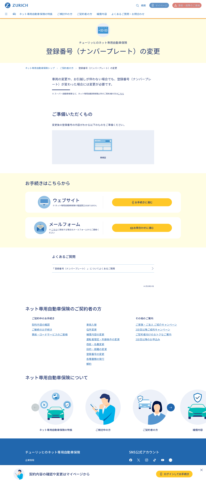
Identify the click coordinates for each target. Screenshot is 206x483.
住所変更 (91, 329)
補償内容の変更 (95, 334)
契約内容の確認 (41, 324)
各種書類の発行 (95, 359)
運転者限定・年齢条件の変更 (103, 339)
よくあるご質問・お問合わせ (128, 14)
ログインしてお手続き (174, 474)
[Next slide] (171, 407)
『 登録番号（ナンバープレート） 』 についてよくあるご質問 (83, 268)
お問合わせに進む (142, 228)
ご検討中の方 (64, 14)
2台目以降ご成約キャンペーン (153, 329)
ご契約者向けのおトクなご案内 (153, 334)
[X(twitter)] (138, 460)
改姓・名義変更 (95, 344)
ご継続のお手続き (42, 329)
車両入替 (91, 324)
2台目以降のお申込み (148, 339)
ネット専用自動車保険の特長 (36, 14)
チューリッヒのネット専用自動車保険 (53, 452)
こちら (121, 93)
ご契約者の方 (84, 14)
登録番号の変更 (95, 354)
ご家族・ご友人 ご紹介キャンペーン (156, 324)
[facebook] (130, 460)
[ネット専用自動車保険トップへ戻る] (16, 5)
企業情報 (29, 460)
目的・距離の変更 (96, 349)
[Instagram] (146, 460)
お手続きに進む (142, 202)
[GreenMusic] (170, 460)
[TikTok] (154, 460)
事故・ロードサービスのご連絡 (50, 334)
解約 (88, 364)
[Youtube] (162, 460)
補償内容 (102, 14)
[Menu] (6, 14)
